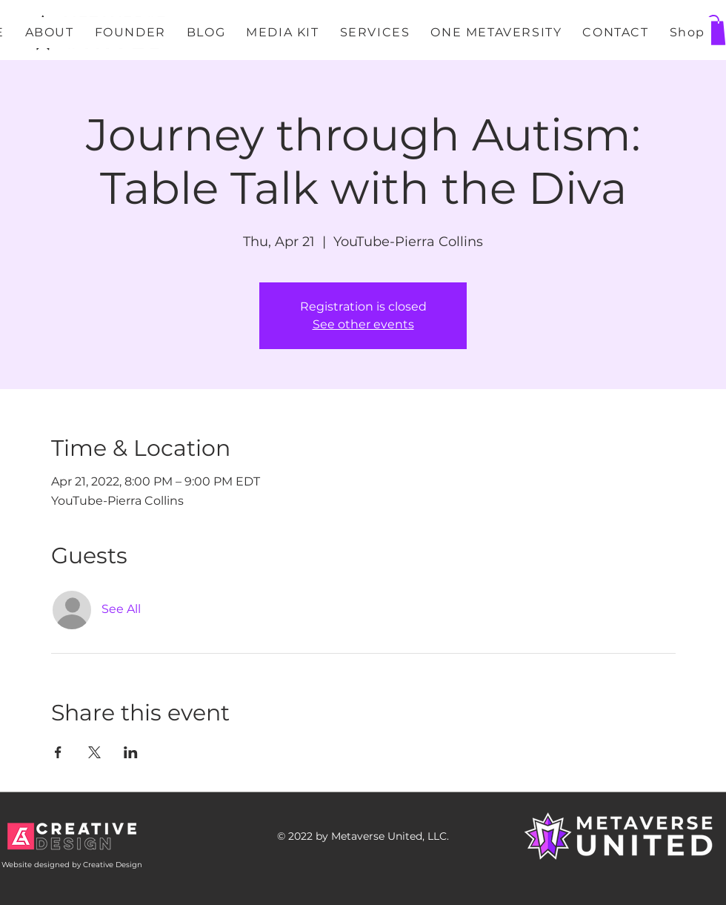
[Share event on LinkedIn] (131, 752)
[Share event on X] (94, 752)
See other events (363, 324)
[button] (713, 30)
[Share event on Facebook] (58, 752)
